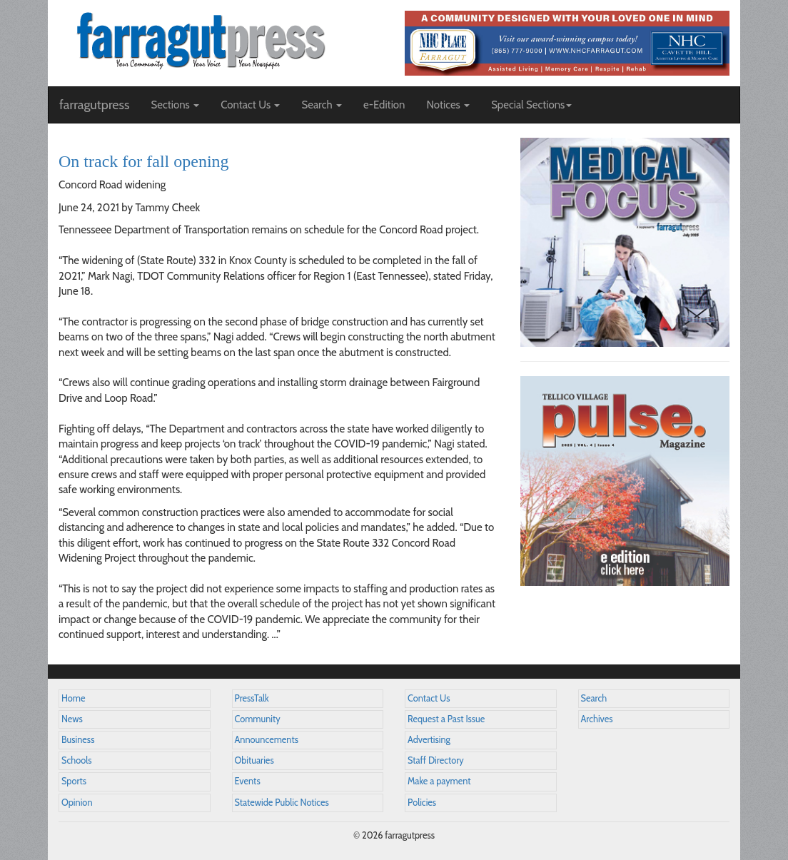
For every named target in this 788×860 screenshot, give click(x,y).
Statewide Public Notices (282, 802)
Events (248, 781)
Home (73, 698)
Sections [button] (175, 104)
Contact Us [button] (250, 104)
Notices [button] (448, 104)
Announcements (266, 739)
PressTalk (252, 698)
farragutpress (94, 105)
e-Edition (384, 104)
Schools (76, 760)
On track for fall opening (144, 161)
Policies (422, 802)
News (72, 719)
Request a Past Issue (446, 719)
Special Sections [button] (531, 104)
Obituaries (254, 760)
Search (594, 698)
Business (77, 739)
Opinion (77, 802)
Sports (73, 781)
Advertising (429, 739)
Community (258, 719)
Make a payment (439, 781)
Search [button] (321, 104)
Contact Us (429, 698)
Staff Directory (436, 760)
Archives (597, 719)
